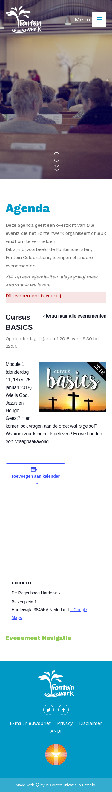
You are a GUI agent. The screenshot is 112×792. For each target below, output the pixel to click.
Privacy (65, 723)
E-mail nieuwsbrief (30, 723)
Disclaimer (90, 723)
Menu (90, 19)
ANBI (56, 731)
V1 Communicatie (61, 785)
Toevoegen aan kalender (35, 476)
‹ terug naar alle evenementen (74, 315)
